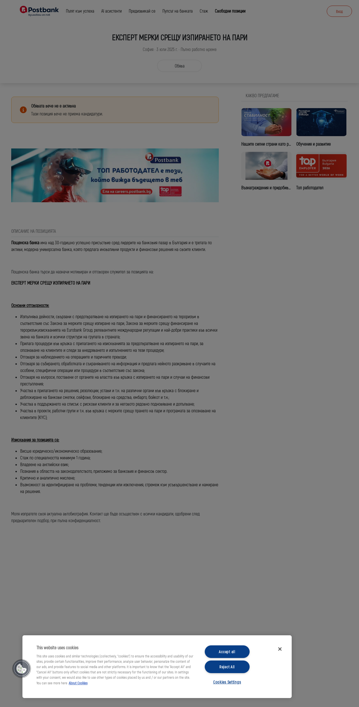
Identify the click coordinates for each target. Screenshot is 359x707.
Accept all (227, 651)
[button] (22, 669)
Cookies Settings (227, 682)
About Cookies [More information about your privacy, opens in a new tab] (78, 683)
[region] (157, 666)
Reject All (227, 666)
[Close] (280, 649)
